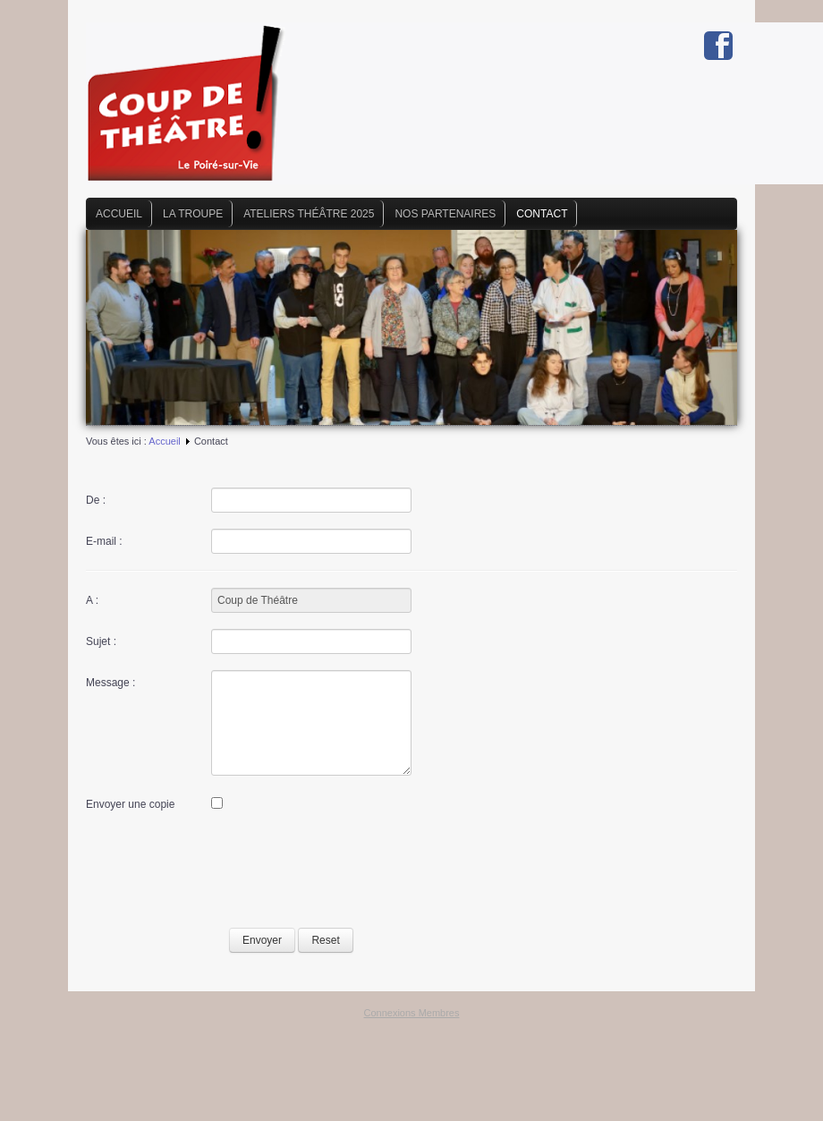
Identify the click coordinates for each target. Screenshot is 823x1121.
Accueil (119, 214)
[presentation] (222, 872)
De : (96, 500)
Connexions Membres (412, 1012)
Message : (110, 682)
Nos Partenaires (445, 214)
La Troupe (193, 214)
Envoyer (262, 940)
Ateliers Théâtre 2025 (308, 214)
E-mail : (104, 541)
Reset (325, 940)
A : (92, 600)
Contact (541, 214)
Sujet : (101, 641)
